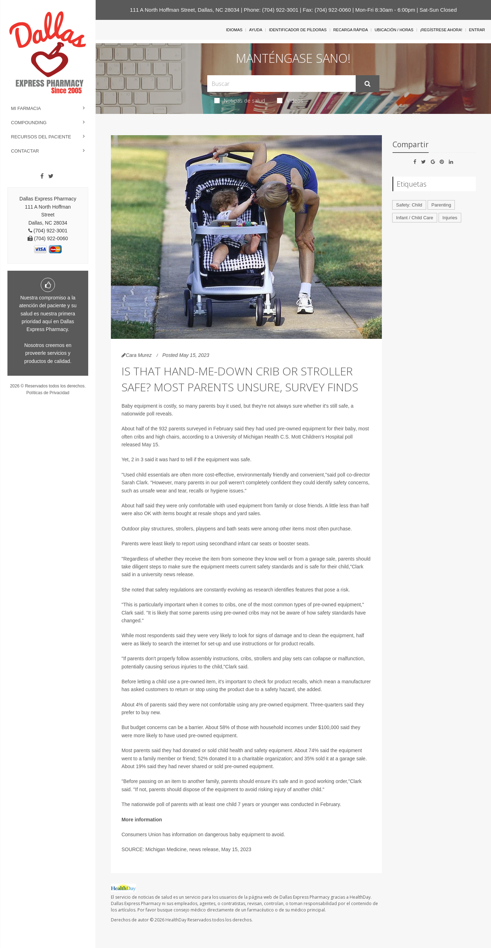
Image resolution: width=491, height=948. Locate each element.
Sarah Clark (135, 482)
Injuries (449, 217)
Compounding (28, 122)
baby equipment (247, 834)
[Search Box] (281, 83)
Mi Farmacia (26, 108)
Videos (290, 100)
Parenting (441, 205)
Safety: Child (409, 205)
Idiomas (234, 30)
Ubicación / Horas (393, 30)
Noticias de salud (239, 100)
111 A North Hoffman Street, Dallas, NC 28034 (184, 10)
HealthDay (175, 920)
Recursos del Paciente (41, 136)
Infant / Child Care (414, 217)
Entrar (477, 30)
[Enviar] (367, 83)
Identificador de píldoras (298, 30)
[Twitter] (50, 176)
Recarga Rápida (350, 30)
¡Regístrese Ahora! (441, 30)
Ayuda (255, 30)
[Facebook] (42, 176)
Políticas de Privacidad (47, 392)
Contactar (25, 151)
